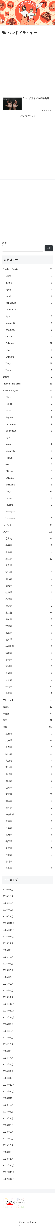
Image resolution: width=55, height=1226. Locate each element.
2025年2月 (8, 990)
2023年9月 (8, 1105)
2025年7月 (8, 957)
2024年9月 (8, 1024)
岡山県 (29, 781)
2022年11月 (9, 1172)
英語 (27, 720)
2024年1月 (8, 1078)
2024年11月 (9, 1011)
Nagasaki (29, 323)
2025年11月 (9, 930)
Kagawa (29, 418)
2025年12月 (9, 923)
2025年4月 (8, 977)
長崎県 (29, 673)
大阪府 (29, 761)
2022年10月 (9, 1179)
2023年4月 (8, 1138)
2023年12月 (9, 1085)
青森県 (29, 848)
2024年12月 (9, 1004)
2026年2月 (8, 910)
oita (29, 465)
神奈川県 (29, 646)
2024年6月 (8, 1044)
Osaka (29, 337)
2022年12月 (9, 1165)
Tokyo (29, 364)
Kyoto (29, 317)
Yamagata (29, 512)
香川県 (29, 862)
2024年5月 (8, 1051)
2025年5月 (8, 970)
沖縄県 (29, 626)
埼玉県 (29, 559)
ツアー (27, 532)
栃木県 (29, 619)
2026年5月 (8, 889)
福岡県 (29, 653)
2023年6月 (8, 1125)
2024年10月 (9, 1017)
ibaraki (29, 296)
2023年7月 (8, 1118)
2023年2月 (8, 1152)
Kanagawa (29, 303)
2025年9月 (8, 943)
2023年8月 (8, 1112)
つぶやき (27, 525)
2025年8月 (8, 950)
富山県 (29, 572)
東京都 (29, 613)
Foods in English (27, 269)
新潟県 (29, 606)
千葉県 (29, 552)
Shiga (29, 350)
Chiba (29, 276)
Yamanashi (29, 519)
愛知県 (29, 788)
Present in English (27, 384)
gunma (29, 283)
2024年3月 (8, 1064)
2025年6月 (8, 964)
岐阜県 (29, 593)
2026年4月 (8, 896)
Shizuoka (29, 485)
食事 (27, 727)
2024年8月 (8, 1031)
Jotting (27, 377)
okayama (29, 330)
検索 (4, 243)
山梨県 (29, 586)
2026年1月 (8, 916)
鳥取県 (29, 693)
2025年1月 (8, 997)
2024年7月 (8, 1037)
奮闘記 (27, 707)
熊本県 (29, 640)
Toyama (29, 370)
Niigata (29, 458)
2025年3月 (8, 984)
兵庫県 (29, 545)
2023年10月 (9, 1098)
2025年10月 (9, 936)
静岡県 (29, 687)
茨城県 (29, 667)
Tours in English (27, 391)
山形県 (29, 579)
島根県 (29, 599)
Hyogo (29, 290)
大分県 (29, 566)
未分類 (27, 714)
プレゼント (27, 700)
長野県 (29, 680)
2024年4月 (8, 1058)
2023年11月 (9, 1091)
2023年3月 (8, 1145)
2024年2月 (8, 1071)
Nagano (29, 444)
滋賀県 (29, 633)
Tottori (29, 498)
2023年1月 (8, 1159)
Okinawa (29, 471)
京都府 (29, 539)
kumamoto (29, 310)
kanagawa (29, 424)
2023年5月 (8, 1132)
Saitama (29, 343)
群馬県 (29, 660)
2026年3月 (8, 903)
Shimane (29, 357)
